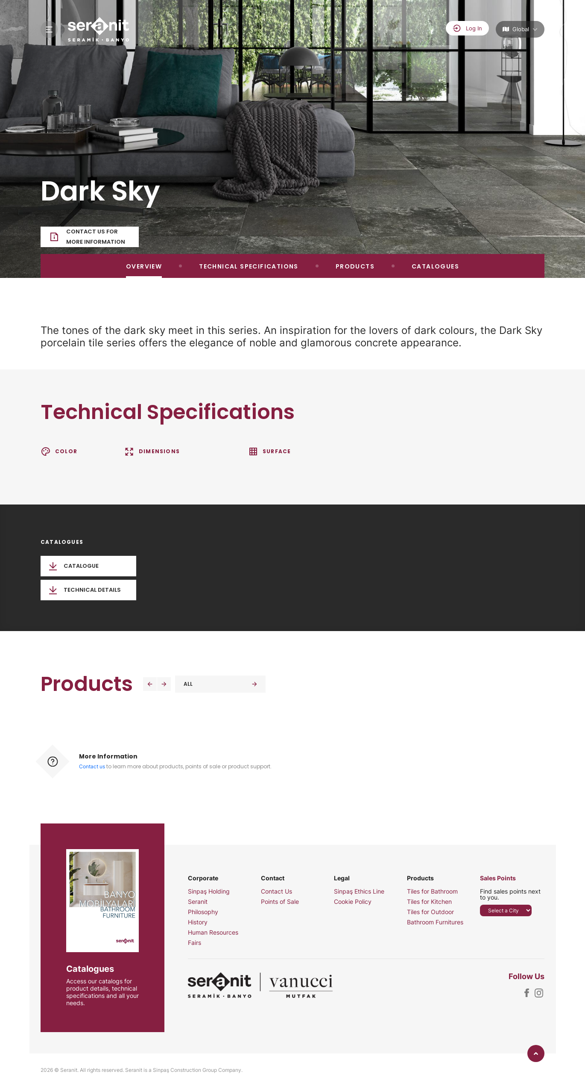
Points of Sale (280, 902)
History (198, 922)
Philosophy (203, 912)
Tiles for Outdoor (430, 912)
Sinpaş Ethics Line (359, 891)
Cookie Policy (352, 902)
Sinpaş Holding (209, 891)
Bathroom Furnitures (435, 922)
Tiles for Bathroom (432, 891)
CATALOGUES (435, 266)
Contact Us (276, 891)
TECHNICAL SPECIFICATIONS (248, 266)
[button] (150, 684)
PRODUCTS (355, 266)
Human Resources (213, 932)
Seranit (198, 902)
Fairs (194, 943)
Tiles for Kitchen (429, 902)
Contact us (92, 766)
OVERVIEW (144, 266)
